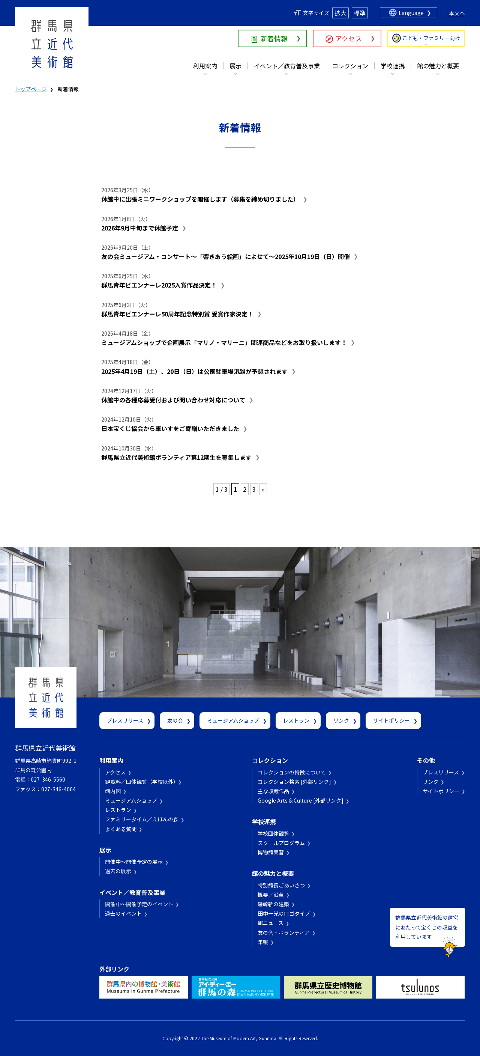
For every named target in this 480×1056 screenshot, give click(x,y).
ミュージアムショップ (233, 720)
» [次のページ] (263, 489)
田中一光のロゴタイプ (284, 913)
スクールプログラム (281, 843)
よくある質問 (120, 829)
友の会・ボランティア (284, 932)
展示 (236, 65)
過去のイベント (123, 913)
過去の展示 (118, 871)
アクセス (348, 38)
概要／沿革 (271, 894)
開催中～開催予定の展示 (134, 861)
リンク (341, 720)
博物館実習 (271, 852)
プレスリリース (125, 720)
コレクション (350, 65)
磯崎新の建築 (273, 904)
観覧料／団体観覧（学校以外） (140, 781)
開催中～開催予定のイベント (139, 904)
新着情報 (274, 38)
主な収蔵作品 (273, 791)
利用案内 (205, 65)
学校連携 (393, 65)
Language (411, 13)
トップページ (30, 89)
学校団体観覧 (273, 833)
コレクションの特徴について (292, 772)
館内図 (113, 791)
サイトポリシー (391, 720)
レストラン (296, 720)
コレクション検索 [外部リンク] (294, 781)
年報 (263, 942)
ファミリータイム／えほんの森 (141, 819)
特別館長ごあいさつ (281, 885)
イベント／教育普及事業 (287, 65)
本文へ (457, 13)
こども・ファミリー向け (431, 38)
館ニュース (271, 922)
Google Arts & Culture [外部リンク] (301, 800)
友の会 (175, 720)
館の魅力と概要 (438, 65)
